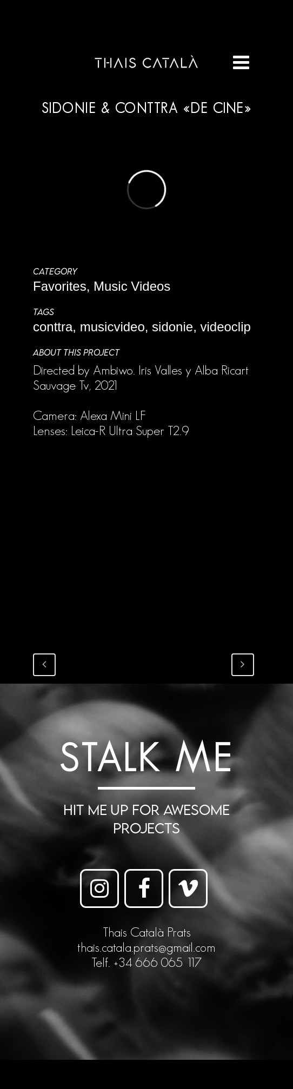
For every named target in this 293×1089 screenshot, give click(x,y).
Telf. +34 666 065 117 (146, 962)
